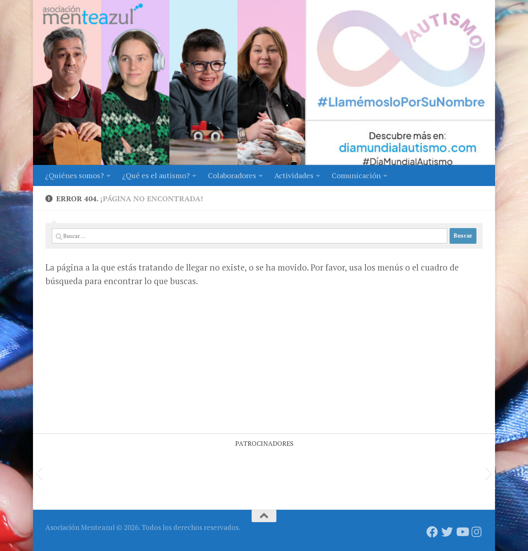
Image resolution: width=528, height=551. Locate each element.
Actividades (294, 175)
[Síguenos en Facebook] (432, 532)
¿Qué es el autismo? (156, 175)
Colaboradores (232, 175)
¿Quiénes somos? (74, 175)
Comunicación (356, 175)
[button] (39, 472)
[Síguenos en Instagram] (477, 532)
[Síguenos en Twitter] (447, 532)
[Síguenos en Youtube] (462, 532)
